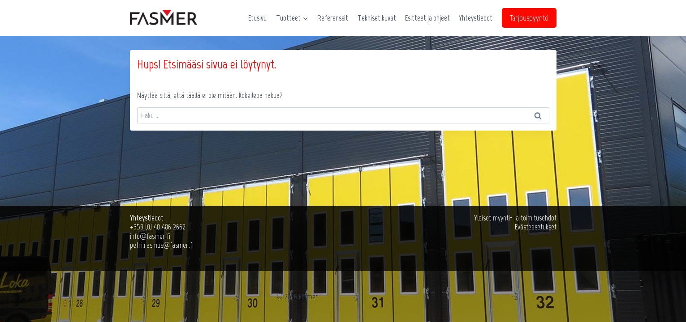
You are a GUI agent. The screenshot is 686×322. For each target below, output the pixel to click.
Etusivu (257, 17)
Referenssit (332, 17)
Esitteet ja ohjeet (427, 17)
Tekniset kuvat (377, 17)
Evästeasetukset (536, 226)
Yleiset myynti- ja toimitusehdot (515, 217)
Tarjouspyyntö (529, 18)
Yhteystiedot (475, 17)
